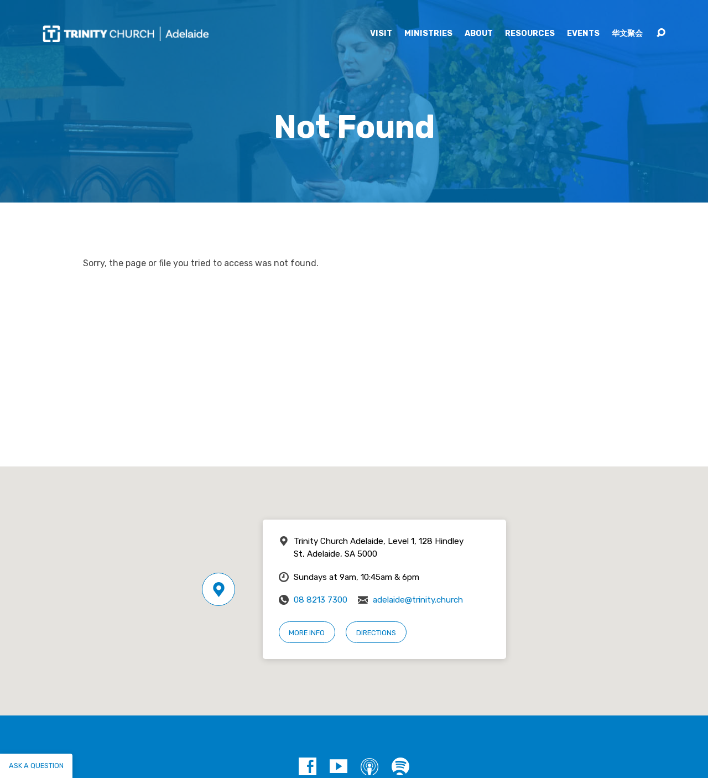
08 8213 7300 (320, 600)
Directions (376, 633)
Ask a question (36, 765)
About (479, 34)
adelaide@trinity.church (418, 600)
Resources (530, 34)
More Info (307, 633)
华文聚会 (627, 34)
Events (583, 34)
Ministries (428, 34)
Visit (381, 34)
